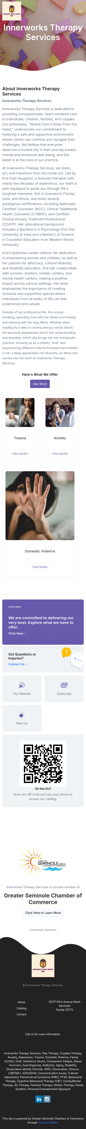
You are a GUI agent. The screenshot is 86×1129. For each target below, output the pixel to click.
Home (21, 1002)
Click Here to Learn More (43, 913)
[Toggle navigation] (80, 11)
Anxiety (60, 438)
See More (40, 384)
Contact (22, 1014)
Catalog (21, 1008)
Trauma (20, 438)
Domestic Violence (40, 551)
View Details (20, 453)
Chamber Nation (48, 1122)
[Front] (12, 11)
